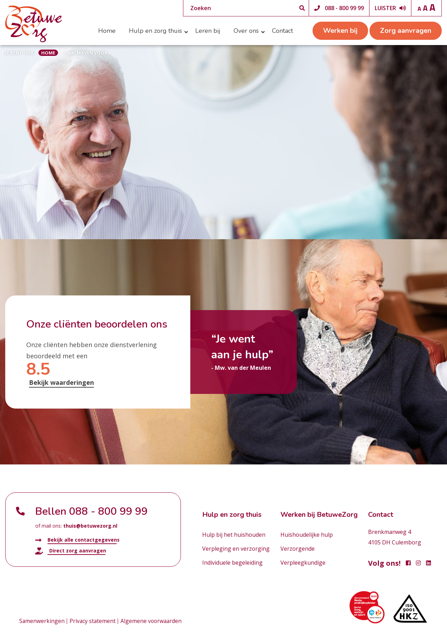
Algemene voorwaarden (153, 621)
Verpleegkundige (302, 562)
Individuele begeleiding (232, 562)
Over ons (246, 31)
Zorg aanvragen (405, 30)
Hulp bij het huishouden (233, 534)
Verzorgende (297, 548)
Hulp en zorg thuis (155, 31)
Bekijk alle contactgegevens (77, 540)
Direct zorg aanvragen (70, 550)
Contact (282, 31)
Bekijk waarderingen (61, 382)
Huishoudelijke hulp (306, 534)
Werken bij (340, 30)
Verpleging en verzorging (236, 548)
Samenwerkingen (42, 621)
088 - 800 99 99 (344, 8)
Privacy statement (93, 621)
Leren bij (207, 31)
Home (107, 31)
